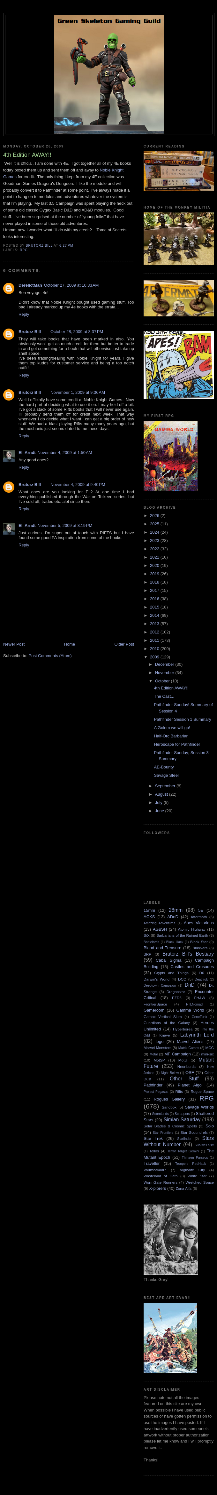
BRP (147, 954)
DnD (190, 985)
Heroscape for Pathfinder (177, 744)
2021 (155, 557)
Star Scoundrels (194, 1132)
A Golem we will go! (172, 727)
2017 (155, 590)
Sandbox (169, 1107)
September (165, 785)
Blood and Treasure (162, 947)
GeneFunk (199, 1017)
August (162, 794)
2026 (155, 515)
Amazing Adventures (159, 923)
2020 (155, 565)
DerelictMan (30, 285)
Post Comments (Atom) (50, 655)
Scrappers (182, 1114)
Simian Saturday (182, 1119)
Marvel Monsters (157, 1048)
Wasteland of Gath (161, 1176)
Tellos (154, 1151)
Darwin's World (156, 979)
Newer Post (14, 644)
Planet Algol (190, 1085)
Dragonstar (176, 992)
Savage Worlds (199, 1107)
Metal (154, 1054)
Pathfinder (153, 1085)
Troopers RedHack (190, 1163)
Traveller (152, 1163)
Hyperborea (182, 1029)
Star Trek (153, 1138)
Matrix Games (188, 1048)
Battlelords (151, 942)
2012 (155, 632)
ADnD (172, 916)
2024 (155, 532)
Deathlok (201, 979)
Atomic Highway (192, 929)
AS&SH (160, 929)
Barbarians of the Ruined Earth (182, 935)
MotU (182, 1060)
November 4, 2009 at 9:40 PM (77, 484)
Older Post (124, 644)
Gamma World (190, 1010)
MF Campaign (177, 1054)
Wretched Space (199, 1182)
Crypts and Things (171, 973)
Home (69, 644)
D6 (201, 973)
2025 (155, 523)
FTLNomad (194, 1004)
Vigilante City (192, 1170)
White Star (197, 1176)
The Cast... (164, 696)
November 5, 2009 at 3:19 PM (65, 525)
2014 (155, 615)
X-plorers (157, 1188)
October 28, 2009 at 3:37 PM (76, 331)
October (163, 681)
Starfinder (184, 1139)
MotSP (159, 1060)
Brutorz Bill (30, 331)
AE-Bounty (164, 767)
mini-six (207, 1054)
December (165, 664)
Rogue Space (202, 1091)
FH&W (199, 998)
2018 (155, 582)
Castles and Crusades (192, 966)
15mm (149, 910)
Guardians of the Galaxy (167, 1023)
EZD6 (177, 998)
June (160, 810)
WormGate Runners (160, 1182)
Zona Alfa (183, 1188)
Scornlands (160, 1114)
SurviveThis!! (204, 1145)
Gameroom (154, 1010)
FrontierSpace (155, 1004)
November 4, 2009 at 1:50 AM (65, 452)
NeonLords (186, 1066)
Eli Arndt (27, 452)
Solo (210, 1126)
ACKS (149, 916)
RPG (24, 250)
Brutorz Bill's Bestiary (188, 954)
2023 (155, 540)
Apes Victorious (199, 922)
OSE (189, 1072)
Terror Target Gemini (183, 1151)
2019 (155, 573)
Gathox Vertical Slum (163, 1016)
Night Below (170, 1073)
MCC (209, 1048)
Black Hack (174, 942)
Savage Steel (166, 775)
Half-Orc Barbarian (171, 736)
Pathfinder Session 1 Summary (182, 719)
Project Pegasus (156, 1091)
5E (200, 910)
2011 (155, 640)
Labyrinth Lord (197, 1035)
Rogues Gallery (169, 1099)
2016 (155, 598)
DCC (182, 979)
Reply (24, 314)
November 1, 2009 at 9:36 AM (77, 392)
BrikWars (199, 948)
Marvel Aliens (190, 1041)
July (159, 802)
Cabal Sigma (168, 960)
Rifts (179, 1091)
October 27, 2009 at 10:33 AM (71, 285)
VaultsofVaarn (155, 1170)
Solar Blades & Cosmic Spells (170, 1126)
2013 (155, 623)
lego (160, 1041)
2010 (155, 648)
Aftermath (199, 917)
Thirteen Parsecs (195, 1157)
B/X (147, 935)
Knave (164, 1035)
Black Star (199, 942)
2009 (155, 657)
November (165, 672)
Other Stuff (184, 1078)
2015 (155, 607)
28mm (176, 910)
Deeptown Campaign (160, 985)
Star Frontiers (163, 1132)
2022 (155, 548)
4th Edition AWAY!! (171, 688)
